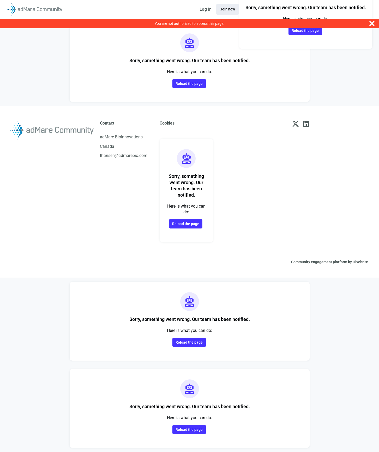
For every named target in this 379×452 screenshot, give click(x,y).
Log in (206, 9)
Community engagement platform (319, 262)
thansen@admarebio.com (123, 155)
